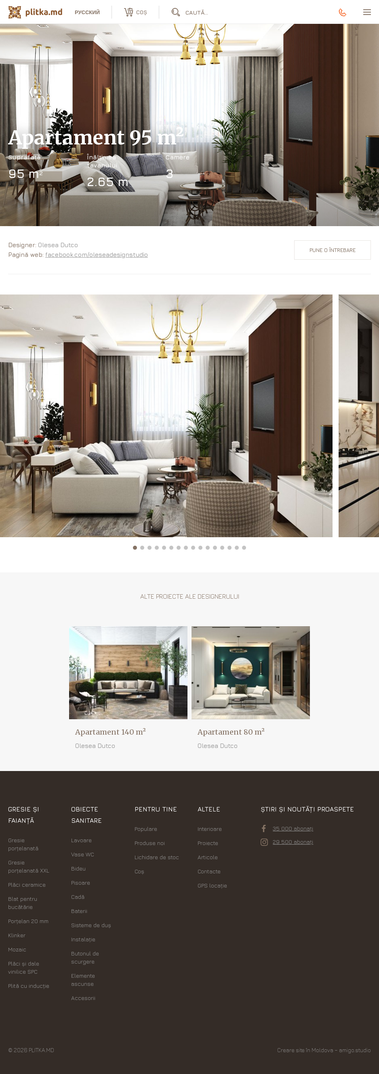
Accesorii (83, 997)
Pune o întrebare (333, 250)
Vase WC (82, 854)
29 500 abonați (287, 841)
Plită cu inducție (28, 985)
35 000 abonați (287, 828)
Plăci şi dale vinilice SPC (23, 967)
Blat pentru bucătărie (22, 902)
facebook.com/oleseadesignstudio (96, 254)
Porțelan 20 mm (28, 920)
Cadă (77, 896)
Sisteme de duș (91, 924)
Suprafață (24, 157)
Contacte (209, 871)
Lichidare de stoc (157, 857)
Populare (146, 828)
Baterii (79, 910)
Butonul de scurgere (85, 957)
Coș (139, 871)
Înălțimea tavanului (102, 161)
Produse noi (150, 842)
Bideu (78, 868)
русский (87, 12)
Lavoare (81, 840)
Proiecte (208, 842)
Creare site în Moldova (305, 1049)
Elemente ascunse (83, 979)
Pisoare (80, 882)
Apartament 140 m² (110, 732)
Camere (178, 157)
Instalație (83, 939)
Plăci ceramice (27, 884)
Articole (208, 857)
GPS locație (212, 885)
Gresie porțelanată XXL (28, 866)
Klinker (16, 935)
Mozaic (17, 949)
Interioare (210, 828)
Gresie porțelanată (23, 844)
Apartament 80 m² (231, 732)
